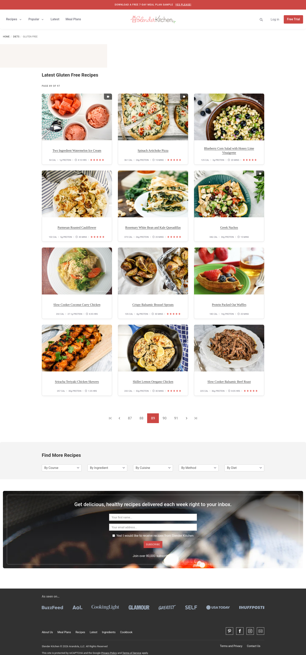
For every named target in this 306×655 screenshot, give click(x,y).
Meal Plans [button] (73, 19)
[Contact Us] (260, 631)
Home (6, 36)
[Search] (261, 19)
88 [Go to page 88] (141, 418)
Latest (93, 632)
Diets (16, 36)
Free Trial (293, 19)
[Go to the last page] (195, 418)
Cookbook (126, 632)
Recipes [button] (14, 19)
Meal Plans (64, 632)
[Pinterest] (229, 631)
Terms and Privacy (231, 646)
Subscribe (153, 544)
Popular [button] (36, 19)
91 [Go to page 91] (176, 418)
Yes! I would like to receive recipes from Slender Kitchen (152, 535)
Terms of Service (131, 652)
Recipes (80, 632)
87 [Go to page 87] (130, 418)
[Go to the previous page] (119, 418)
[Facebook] (240, 631)
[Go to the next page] (186, 418)
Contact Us (253, 646)
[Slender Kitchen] (153, 19)
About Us (47, 632)
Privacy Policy (109, 652)
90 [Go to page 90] (164, 418)
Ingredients (109, 632)
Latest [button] (55, 19)
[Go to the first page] (110, 418)
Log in (275, 19)
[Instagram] (250, 631)
